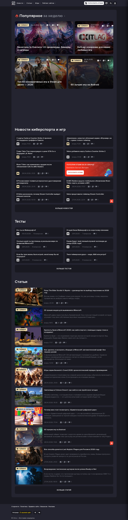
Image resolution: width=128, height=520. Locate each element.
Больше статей (64, 490)
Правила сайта (34, 506)
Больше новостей (64, 208)
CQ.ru (15, 518)
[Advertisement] (64, 105)
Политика (23, 506)
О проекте (15, 506)
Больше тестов (64, 269)
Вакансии (43, 506)
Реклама (51, 506)
